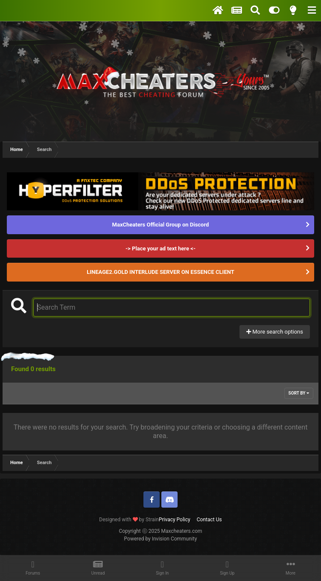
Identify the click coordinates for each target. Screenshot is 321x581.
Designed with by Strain (129, 520)
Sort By (299, 393)
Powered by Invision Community (160, 539)
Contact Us (209, 520)
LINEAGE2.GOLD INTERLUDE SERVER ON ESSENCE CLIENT (160, 272)
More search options (274, 331)
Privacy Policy (174, 520)
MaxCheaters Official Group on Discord (160, 224)
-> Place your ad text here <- (160, 248)
